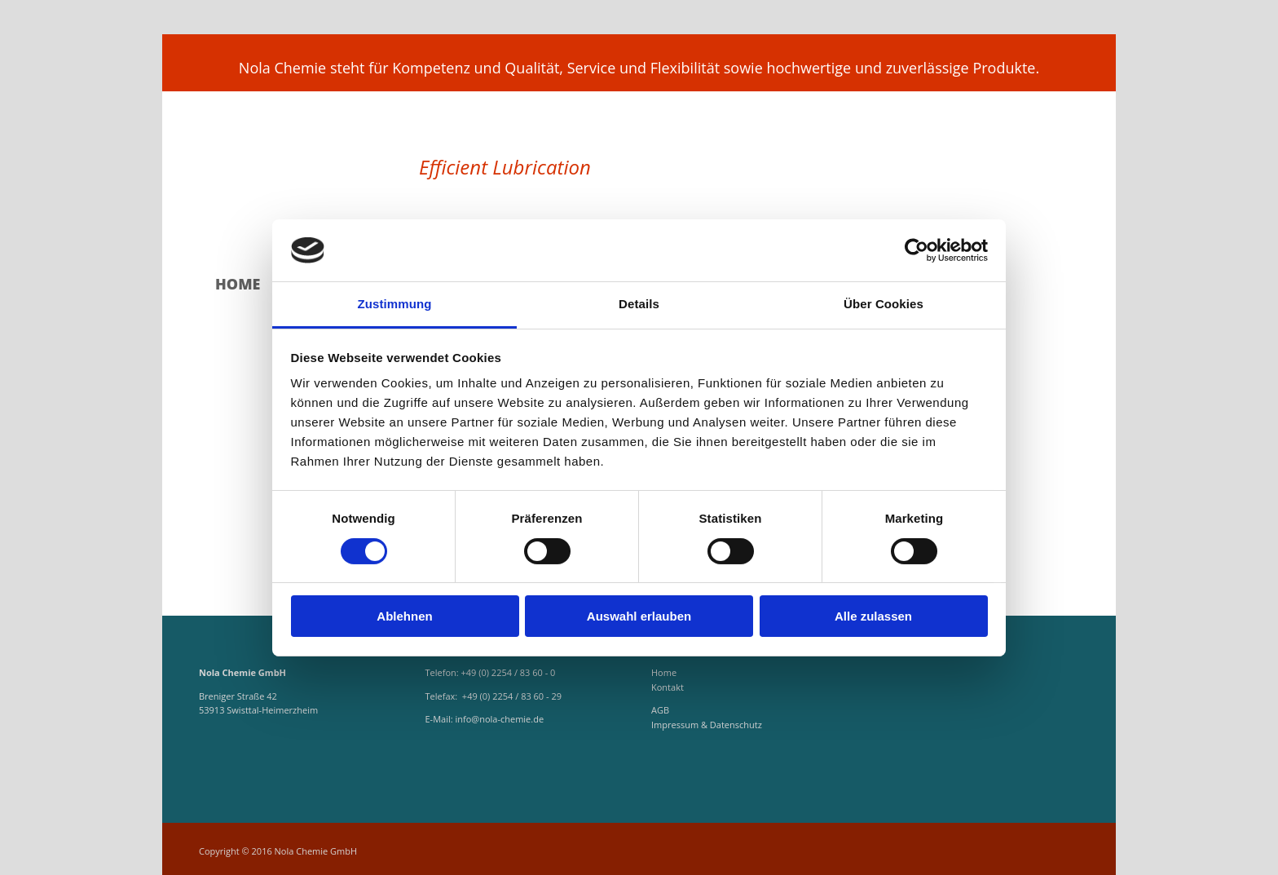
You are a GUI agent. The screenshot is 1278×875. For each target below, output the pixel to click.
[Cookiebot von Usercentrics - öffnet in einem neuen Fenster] (916, 250)
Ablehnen (404, 616)
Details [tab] (639, 304)
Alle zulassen (873, 616)
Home (237, 284)
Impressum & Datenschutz (706, 724)
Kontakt (667, 687)
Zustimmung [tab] (395, 304)
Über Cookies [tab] (883, 304)
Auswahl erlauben (639, 616)
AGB (660, 710)
